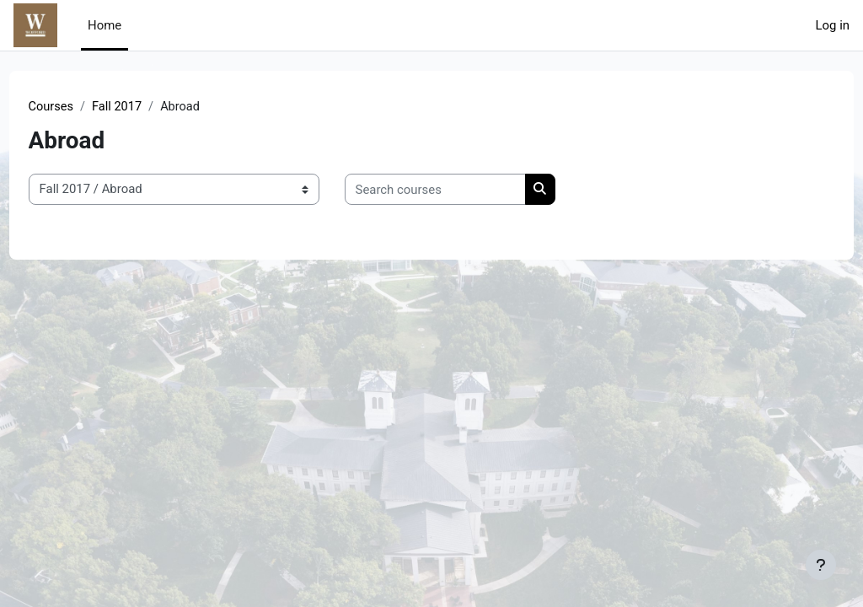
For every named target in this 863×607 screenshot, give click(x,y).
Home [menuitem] (104, 25)
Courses (83, 107)
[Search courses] (466, 190)
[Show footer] (821, 565)
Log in (833, 25)
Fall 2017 (150, 107)
